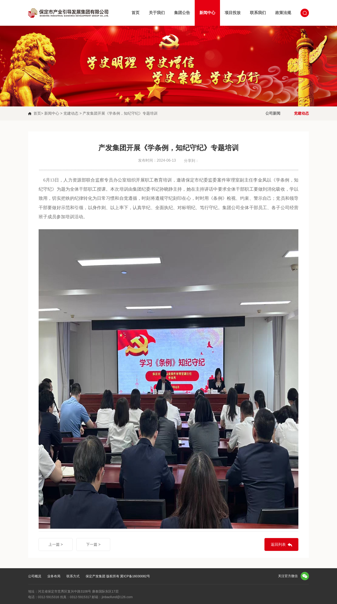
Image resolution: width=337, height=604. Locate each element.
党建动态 (71, 113)
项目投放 (233, 13)
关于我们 (157, 13)
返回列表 (278, 544)
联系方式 (73, 576)
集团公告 (182, 13)
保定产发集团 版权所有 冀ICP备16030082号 (118, 576)
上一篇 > (55, 544)
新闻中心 (207, 13)
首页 (135, 13)
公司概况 (34, 576)
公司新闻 (272, 113)
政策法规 (283, 13)
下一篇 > (93, 544)
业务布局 (53, 576)
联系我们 (258, 13)
